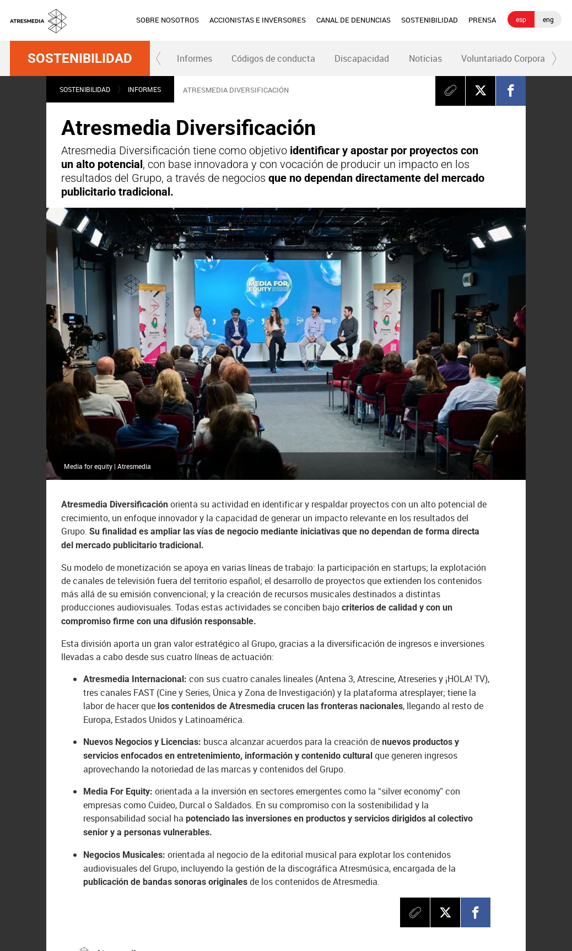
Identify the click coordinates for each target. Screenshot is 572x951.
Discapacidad (361, 58)
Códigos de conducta (273, 58)
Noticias (425, 58)
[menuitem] (167, 20)
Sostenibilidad (80, 58)
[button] (159, 58)
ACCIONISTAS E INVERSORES (257, 20)
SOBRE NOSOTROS (167, 20)
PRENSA (482, 20)
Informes (194, 58)
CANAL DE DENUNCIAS (353, 20)
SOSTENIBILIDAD (429, 20)
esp (521, 19)
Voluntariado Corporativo (510, 58)
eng (548, 19)
